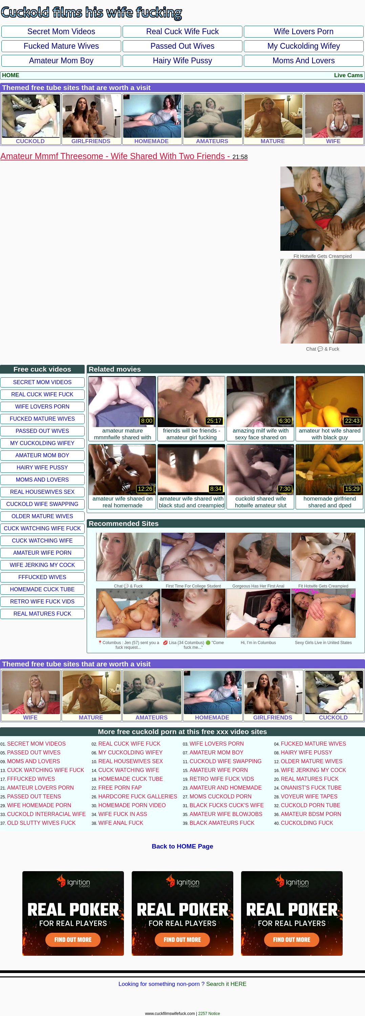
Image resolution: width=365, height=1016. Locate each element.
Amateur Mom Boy (61, 60)
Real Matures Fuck (42, 614)
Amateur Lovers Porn (40, 788)
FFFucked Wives (42, 577)
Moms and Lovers (304, 60)
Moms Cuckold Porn (221, 796)
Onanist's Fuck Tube (311, 788)
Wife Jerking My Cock (42, 565)
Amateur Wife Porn (42, 553)
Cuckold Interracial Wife (46, 814)
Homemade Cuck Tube (42, 589)
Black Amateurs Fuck (222, 823)
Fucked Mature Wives (61, 46)
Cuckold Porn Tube (311, 805)
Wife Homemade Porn (39, 805)
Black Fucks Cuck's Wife (227, 805)
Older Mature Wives (42, 516)
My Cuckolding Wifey (303, 46)
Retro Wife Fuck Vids (42, 601)
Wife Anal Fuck (121, 823)
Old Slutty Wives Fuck (41, 823)
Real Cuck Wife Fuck (182, 31)
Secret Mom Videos (61, 31)
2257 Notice (209, 1013)
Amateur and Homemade (226, 788)
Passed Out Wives (182, 46)
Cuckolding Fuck (307, 823)
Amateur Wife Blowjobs (226, 814)
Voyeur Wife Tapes (309, 796)
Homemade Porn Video (132, 805)
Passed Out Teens (34, 796)
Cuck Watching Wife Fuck (42, 528)
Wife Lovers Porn (304, 31)
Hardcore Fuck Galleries (138, 796)
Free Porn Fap (120, 788)
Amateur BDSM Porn (311, 814)
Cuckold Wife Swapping (42, 504)
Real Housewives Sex (42, 492)
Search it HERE (226, 984)
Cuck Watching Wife (42, 541)
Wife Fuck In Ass (123, 814)
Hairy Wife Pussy (182, 60)
